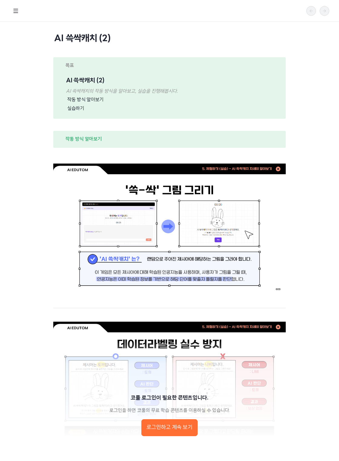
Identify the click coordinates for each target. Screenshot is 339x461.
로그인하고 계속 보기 (169, 427)
